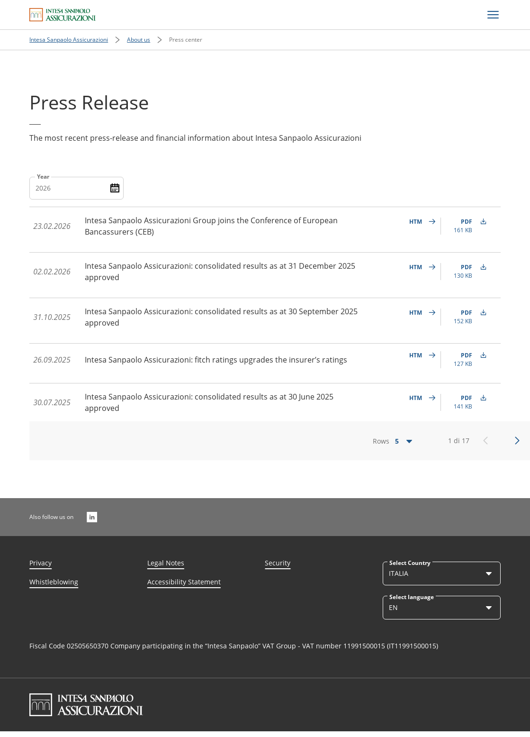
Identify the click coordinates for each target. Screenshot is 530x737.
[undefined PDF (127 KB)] (466, 359)
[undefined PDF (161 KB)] (466, 226)
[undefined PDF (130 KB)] (466, 271)
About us (138, 40)
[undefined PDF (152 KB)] (466, 317)
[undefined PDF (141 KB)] (466, 402)
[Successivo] (517, 440)
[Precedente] (485, 440)
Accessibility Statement (184, 581)
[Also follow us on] (92, 517)
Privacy (40, 562)
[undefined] (420, 226)
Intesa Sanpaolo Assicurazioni (68, 40)
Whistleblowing (53, 581)
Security (277, 562)
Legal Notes (165, 562)
